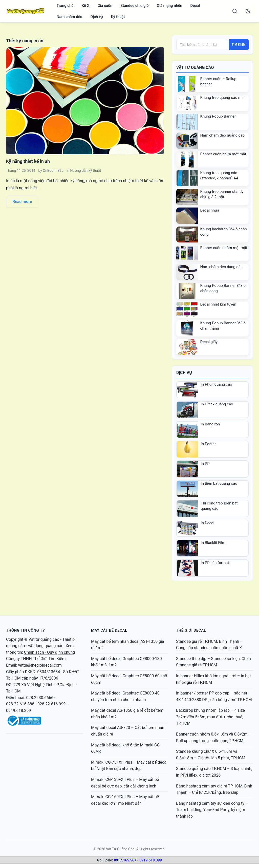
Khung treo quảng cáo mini (223, 97)
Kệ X (86, 5)
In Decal (207, 523)
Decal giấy (209, 342)
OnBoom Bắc (53, 170)
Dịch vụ (96, 16)
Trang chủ (65, 5)
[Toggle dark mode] (248, 11)
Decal (195, 5)
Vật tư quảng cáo (44, 639)
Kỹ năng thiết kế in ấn (28, 161)
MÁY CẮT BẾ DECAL (109, 630)
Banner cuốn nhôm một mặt (223, 248)
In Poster (208, 444)
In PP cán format (215, 562)
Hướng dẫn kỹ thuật (85, 170)
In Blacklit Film (213, 542)
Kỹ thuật (118, 16)
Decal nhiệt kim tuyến (218, 304)
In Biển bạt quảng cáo (219, 483)
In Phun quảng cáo (216, 384)
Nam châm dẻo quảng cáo (222, 135)
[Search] (235, 11)
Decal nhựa (209, 210)
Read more (22, 201)
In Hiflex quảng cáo (217, 404)
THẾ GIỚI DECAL (191, 630)
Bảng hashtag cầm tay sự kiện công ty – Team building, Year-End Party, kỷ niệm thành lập (212, 810)
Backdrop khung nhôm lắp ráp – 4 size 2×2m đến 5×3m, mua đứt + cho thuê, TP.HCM (210, 717)
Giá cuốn (104, 5)
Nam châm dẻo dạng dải (221, 267)
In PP (205, 463)
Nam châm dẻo (69, 16)
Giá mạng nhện (169, 5)
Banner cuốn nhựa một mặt (223, 154)
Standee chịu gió (134, 5)
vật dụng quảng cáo (45, 645)
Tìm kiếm (239, 44)
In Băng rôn (210, 424)
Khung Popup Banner (218, 116)
